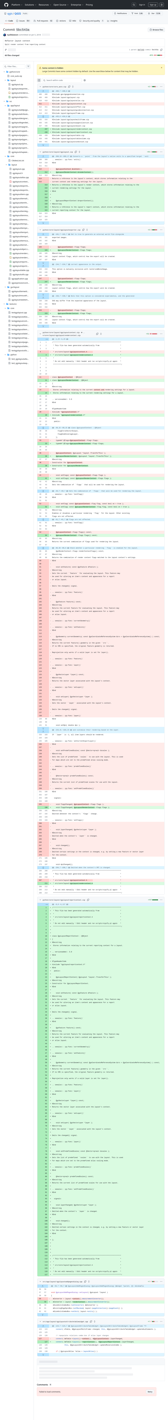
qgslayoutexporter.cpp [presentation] (22, 185)
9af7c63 (141, 50)
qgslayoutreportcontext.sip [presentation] (23, 97)
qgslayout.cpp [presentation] (19, 169)
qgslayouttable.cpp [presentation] (21, 270)
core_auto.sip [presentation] (16, 76)
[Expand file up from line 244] (48, 266)
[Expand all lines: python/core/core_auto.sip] (78, 86)
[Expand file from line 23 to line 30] (48, 427)
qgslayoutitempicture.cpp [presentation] (24, 228)
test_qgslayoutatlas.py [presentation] (21, 359)
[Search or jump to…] (134, 5)
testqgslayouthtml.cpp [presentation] (21, 325)
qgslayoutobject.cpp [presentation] (21, 249)
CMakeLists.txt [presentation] (18, 160)
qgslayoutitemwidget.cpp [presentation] (22, 291)
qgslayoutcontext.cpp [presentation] (22, 181)
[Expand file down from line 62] (48, 1321)
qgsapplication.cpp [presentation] (20, 278)
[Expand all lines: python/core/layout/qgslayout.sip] (84, 152)
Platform (17, 4)
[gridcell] (103, 91)
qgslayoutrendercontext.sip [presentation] (23, 93)
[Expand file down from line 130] (48, 1364)
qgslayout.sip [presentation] (17, 84)
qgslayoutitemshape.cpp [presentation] (23, 245)
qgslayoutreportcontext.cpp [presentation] (25, 261)
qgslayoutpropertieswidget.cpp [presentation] (25, 147)
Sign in (142, 4)
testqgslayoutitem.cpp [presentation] (21, 329)
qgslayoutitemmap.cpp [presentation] (23, 215)
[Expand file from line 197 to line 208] (48, 870)
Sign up (153, 4)
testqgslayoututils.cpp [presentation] (21, 350)
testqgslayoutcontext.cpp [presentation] (22, 321)
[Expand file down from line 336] (48, 326)
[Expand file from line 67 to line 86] (48, 548)
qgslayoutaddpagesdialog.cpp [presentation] (25, 110)
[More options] (161, 87)
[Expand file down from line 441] (48, 145)
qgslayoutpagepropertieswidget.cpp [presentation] (27, 135)
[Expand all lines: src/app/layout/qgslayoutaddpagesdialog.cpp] (94, 1288)
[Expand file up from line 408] (48, 91)
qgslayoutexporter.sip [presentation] (21, 88)
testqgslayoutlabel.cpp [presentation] (21, 333)
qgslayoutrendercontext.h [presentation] (24, 257)
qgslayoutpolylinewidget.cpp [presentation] (24, 143)
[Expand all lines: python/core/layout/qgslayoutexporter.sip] (92, 230)
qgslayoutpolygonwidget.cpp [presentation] (24, 139)
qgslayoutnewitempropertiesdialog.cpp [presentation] (28, 300)
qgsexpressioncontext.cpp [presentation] (23, 282)
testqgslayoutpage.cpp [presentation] (21, 342)
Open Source (61, 4)
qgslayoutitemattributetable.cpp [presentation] (27, 198)
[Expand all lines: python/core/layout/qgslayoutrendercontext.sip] (103, 334)
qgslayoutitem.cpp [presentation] (21, 194)
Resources (45, 4)
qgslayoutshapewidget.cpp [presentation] (23, 152)
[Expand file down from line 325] (48, 223)
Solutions (31, 4)
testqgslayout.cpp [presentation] (19, 312)
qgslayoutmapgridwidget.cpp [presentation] (24, 126)
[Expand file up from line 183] (48, 734)
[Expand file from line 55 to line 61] (48, 519)
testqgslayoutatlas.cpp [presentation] (21, 316)
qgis (9, 13)
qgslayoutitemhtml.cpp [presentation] (23, 202)
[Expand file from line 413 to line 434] (48, 116)
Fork (137, 13)
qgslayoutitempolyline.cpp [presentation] (24, 236)
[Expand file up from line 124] (48, 1332)
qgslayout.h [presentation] (18, 173)
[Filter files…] (18, 66)
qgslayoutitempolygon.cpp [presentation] (24, 232)
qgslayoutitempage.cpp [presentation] (23, 223)
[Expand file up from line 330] (48, 297)
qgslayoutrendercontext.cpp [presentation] (25, 253)
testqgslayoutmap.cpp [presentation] (21, 337)
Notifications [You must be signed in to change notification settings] (120, 13)
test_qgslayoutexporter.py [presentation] (23, 363)
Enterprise (77, 4)
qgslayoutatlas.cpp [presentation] (21, 177)
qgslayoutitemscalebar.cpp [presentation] (24, 240)
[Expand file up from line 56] (48, 1292)
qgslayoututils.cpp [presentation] (20, 274)
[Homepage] (6, 5)
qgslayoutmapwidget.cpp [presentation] (22, 131)
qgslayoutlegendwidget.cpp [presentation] (23, 122)
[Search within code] (66, 80)
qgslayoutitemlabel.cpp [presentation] (23, 207)
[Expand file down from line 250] (48, 294)
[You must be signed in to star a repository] (154, 13)
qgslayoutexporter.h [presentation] (21, 190)
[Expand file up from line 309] (48, 156)
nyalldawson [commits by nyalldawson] (12, 34)
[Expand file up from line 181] (48, 234)
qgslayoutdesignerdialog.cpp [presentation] (24, 118)
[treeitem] (19, 84)
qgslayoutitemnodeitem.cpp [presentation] (25, 219)
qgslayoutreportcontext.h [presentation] (24, 266)
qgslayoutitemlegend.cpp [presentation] (24, 211)
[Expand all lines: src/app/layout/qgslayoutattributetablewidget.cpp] (100, 1328)
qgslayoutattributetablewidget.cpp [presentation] (26, 114)
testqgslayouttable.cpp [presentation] (21, 346)
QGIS (18, 13)
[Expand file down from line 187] (48, 262)
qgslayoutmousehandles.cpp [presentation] (24, 295)
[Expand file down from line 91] (48, 731)
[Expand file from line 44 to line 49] (48, 491)
